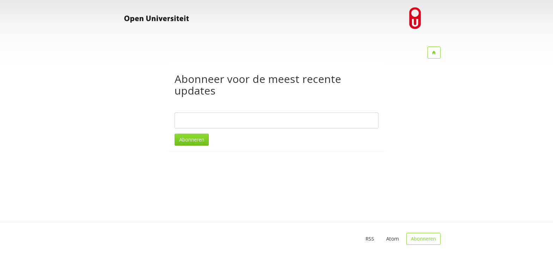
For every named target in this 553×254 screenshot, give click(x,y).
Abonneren (191, 139)
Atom (392, 238)
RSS (369, 238)
